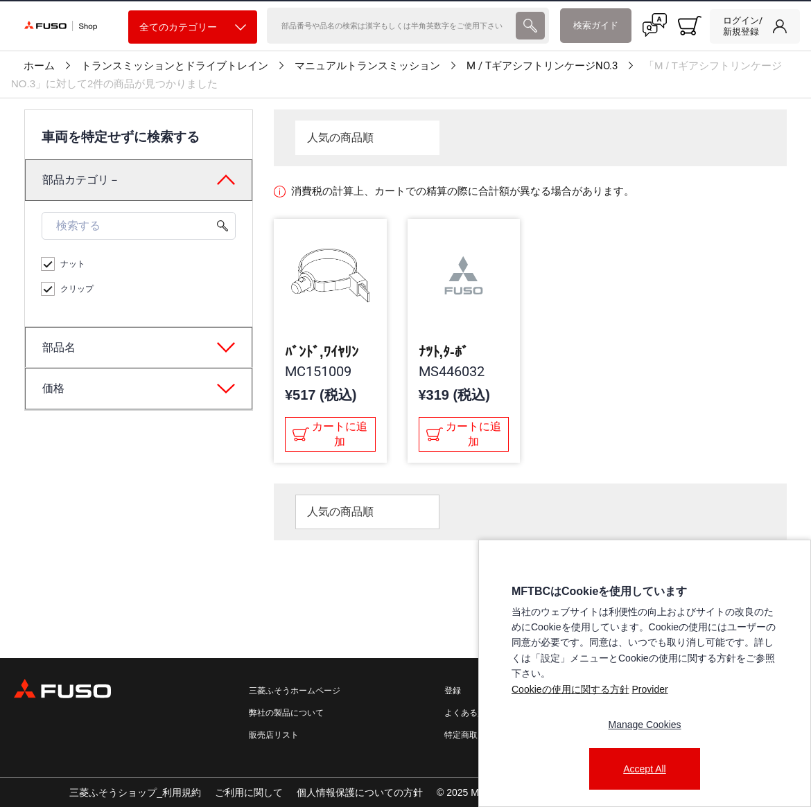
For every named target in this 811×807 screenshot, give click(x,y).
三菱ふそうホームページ (294, 690)
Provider (649, 689)
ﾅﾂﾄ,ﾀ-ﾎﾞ (444, 352)
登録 (452, 690)
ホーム (39, 66)
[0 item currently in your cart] (689, 25)
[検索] (390, 25)
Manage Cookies (644, 724)
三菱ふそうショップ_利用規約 (135, 792)
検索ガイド (595, 25)
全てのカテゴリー (192, 27)
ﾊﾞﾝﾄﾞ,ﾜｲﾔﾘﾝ (321, 352)
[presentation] (530, 25)
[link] (755, 26)
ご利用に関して (249, 792)
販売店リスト (274, 735)
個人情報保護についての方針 (360, 792)
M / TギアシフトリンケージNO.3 (542, 66)
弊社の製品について (286, 713)
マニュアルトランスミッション (367, 66)
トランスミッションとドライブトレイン (174, 66)
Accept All (644, 768)
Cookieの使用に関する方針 (570, 689)
